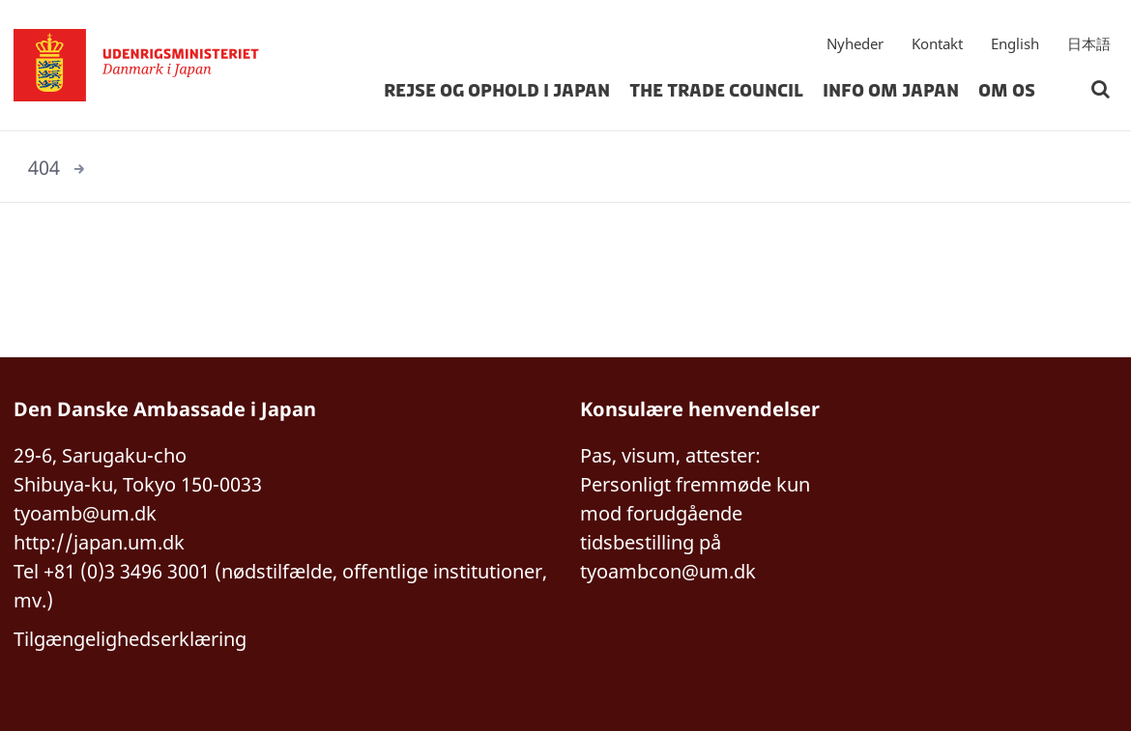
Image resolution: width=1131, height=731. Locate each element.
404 (44, 168)
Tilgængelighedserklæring (130, 639)
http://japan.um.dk (99, 542)
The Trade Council (716, 90)
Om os (1006, 90)
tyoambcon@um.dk (668, 571)
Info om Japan (891, 90)
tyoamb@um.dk (85, 513)
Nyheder (855, 43)
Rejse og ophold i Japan (497, 90)
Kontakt (937, 43)
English (1015, 43)
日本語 (1089, 43)
